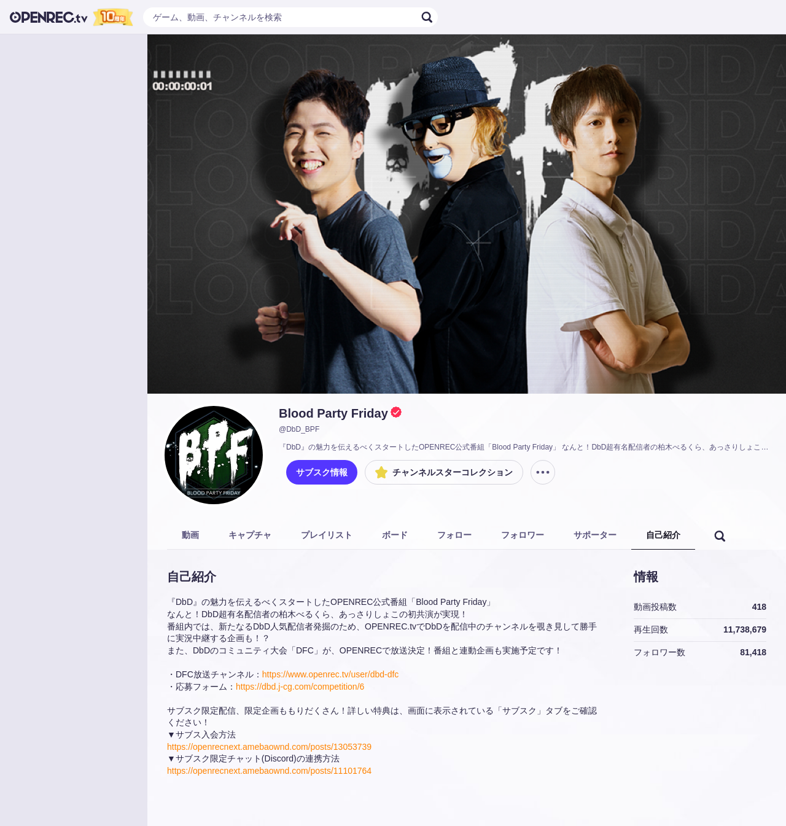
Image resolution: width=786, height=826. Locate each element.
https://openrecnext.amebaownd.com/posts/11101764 (269, 771)
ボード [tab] (395, 535)
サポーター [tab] (595, 535)
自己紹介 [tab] (663, 535)
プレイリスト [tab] (326, 535)
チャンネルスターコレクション (444, 472)
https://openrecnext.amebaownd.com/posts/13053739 (269, 747)
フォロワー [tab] (522, 535)
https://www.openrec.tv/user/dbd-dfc (330, 674)
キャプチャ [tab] (249, 535)
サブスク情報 (322, 472)
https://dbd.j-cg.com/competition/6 (300, 687)
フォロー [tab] (454, 535)
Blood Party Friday (333, 413)
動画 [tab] (190, 535)
